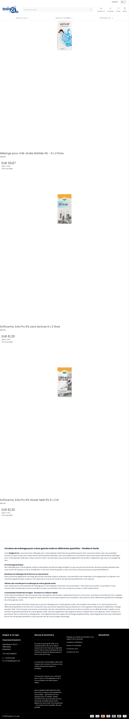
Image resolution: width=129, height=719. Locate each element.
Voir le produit (7, 168)
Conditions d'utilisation (74, 642)
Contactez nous (72, 649)
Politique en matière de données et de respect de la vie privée (80, 638)
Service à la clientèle (74, 645)
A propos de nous (73, 652)
